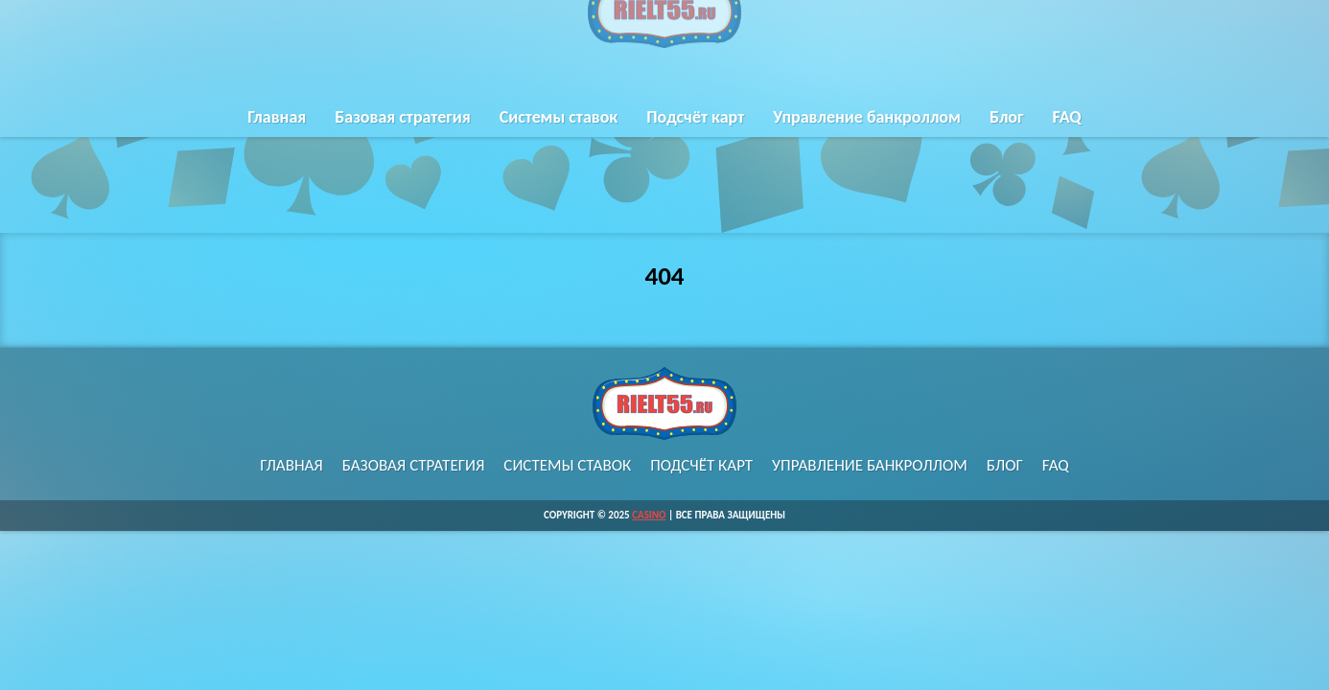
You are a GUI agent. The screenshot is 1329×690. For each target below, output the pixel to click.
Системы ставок (559, 117)
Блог (1007, 117)
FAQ (1066, 117)
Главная (276, 117)
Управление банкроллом (867, 117)
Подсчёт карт (695, 117)
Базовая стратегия (402, 117)
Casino (648, 515)
